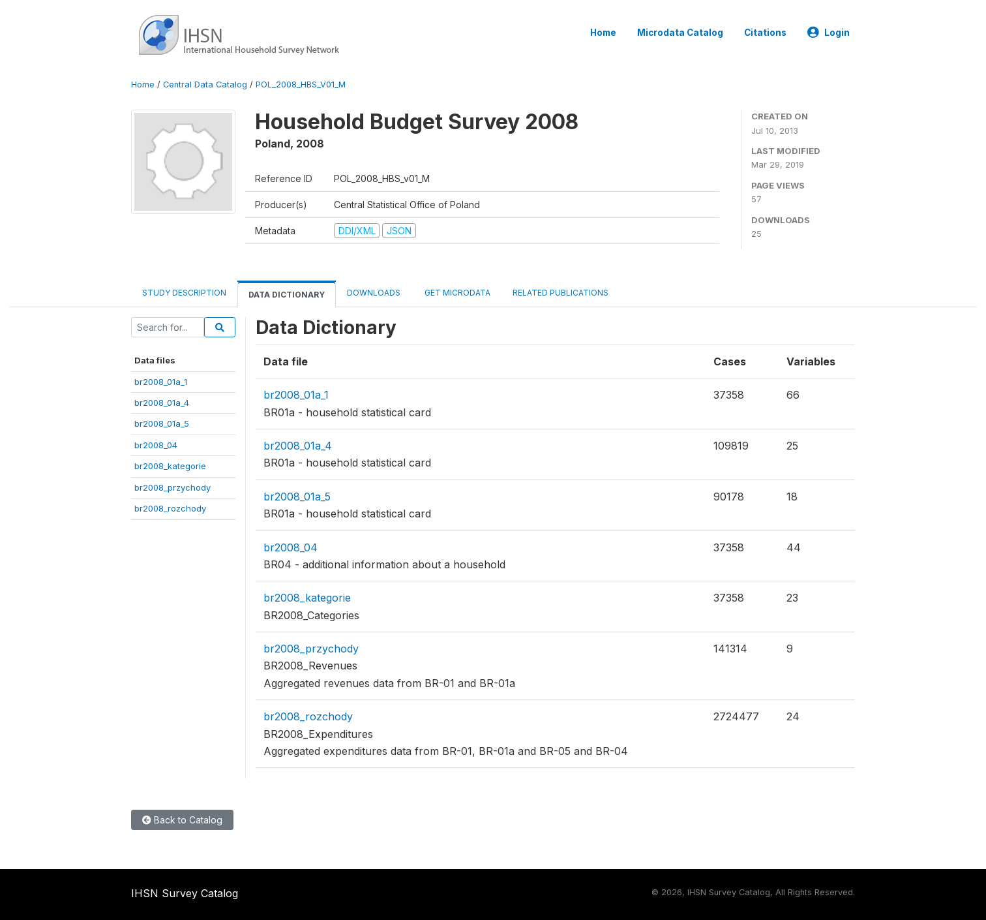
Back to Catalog (182, 819)
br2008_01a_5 (161, 423)
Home (603, 32)
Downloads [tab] (373, 293)
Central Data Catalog (205, 84)
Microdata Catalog (680, 32)
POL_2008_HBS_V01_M (301, 84)
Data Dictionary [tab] (286, 294)
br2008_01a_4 (161, 402)
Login (828, 32)
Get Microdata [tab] (456, 293)
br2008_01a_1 (160, 381)
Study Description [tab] (184, 293)
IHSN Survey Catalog (184, 893)
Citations (765, 32)
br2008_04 (155, 445)
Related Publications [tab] (560, 293)
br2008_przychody (172, 487)
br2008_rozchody (170, 508)
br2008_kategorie (170, 466)
